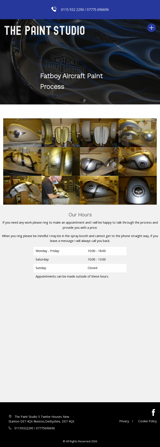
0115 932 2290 (72, 9)
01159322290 (24, 428)
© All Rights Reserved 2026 (80, 441)
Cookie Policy (147, 421)
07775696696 (45, 428)
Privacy (124, 421)
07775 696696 (98, 9)
